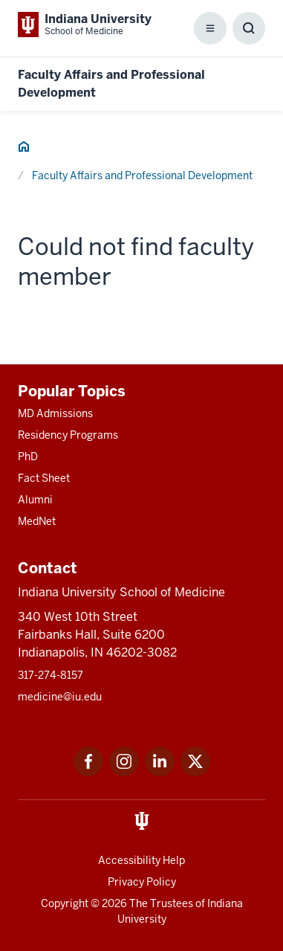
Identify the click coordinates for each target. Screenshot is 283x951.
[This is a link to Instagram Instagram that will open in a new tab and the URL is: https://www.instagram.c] (124, 772)
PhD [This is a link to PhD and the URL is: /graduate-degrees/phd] (28, 456)
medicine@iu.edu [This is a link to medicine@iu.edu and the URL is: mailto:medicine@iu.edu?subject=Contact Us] (60, 696)
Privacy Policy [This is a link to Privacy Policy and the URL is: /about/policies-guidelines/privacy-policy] (142, 882)
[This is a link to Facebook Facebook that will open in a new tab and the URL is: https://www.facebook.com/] (88, 772)
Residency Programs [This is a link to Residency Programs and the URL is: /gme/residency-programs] (68, 435)
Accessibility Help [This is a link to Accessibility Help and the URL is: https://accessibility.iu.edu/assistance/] (141, 860)
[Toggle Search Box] (248, 28)
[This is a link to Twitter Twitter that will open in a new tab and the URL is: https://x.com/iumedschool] (195, 772)
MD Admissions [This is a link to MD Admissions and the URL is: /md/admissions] (55, 413)
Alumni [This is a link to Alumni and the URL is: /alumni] (35, 499)
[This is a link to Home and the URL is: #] (24, 148)
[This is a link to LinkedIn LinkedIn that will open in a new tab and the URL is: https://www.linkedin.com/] (160, 772)
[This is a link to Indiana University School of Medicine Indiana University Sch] (85, 24)
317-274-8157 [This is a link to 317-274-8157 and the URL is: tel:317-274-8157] (50, 675)
